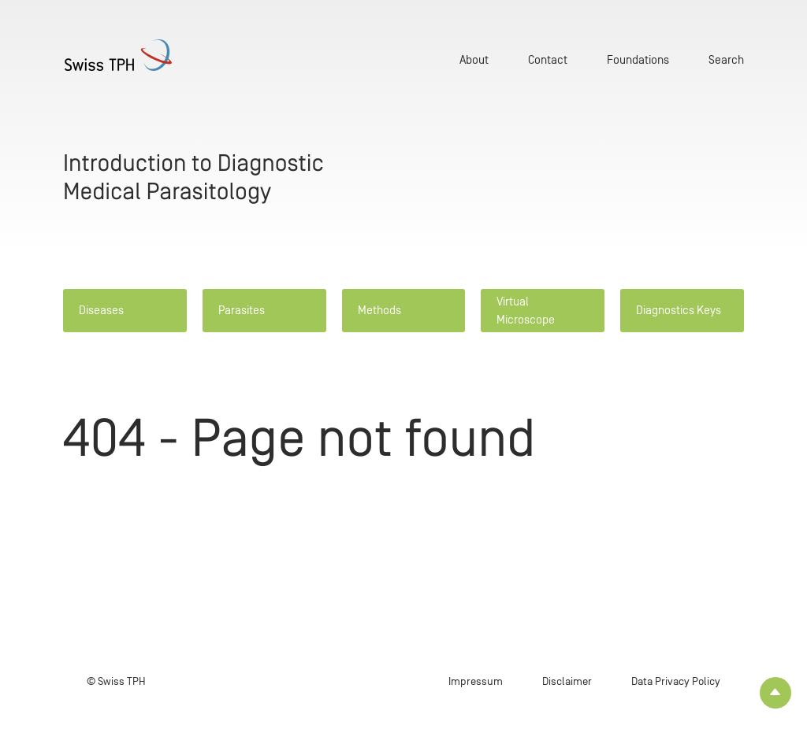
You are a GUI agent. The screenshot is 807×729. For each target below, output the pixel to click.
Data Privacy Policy (675, 681)
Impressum (475, 681)
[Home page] (120, 55)
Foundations (638, 59)
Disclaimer (567, 681)
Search (726, 59)
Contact (547, 59)
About (474, 59)
